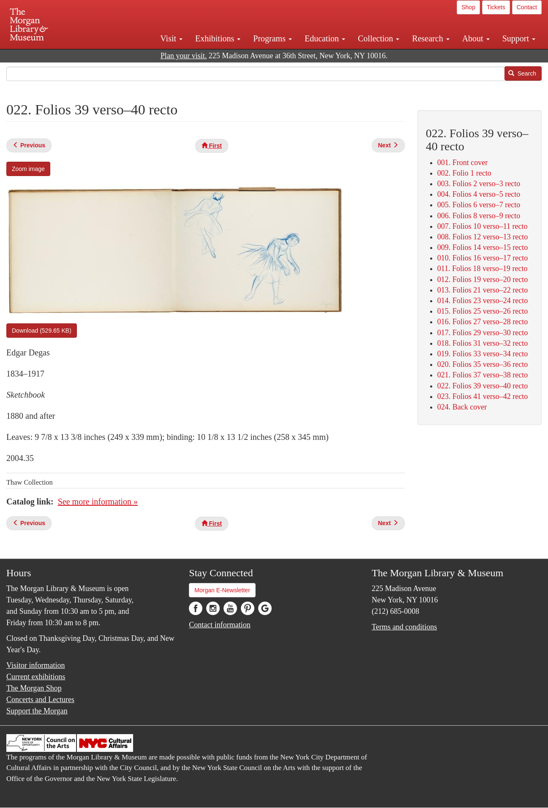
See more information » (98, 501)
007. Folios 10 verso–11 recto (482, 226)
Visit (171, 38)
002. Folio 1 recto (464, 173)
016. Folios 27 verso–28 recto (482, 321)
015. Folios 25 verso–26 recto (482, 311)
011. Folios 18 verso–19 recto (482, 268)
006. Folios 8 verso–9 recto (478, 215)
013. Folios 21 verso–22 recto (482, 290)
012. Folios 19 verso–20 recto (482, 279)
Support (518, 38)
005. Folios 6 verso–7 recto (478, 205)
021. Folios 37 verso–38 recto (482, 375)
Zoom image (28, 168)
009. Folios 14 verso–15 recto (482, 247)
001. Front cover (462, 162)
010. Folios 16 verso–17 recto (482, 258)
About (476, 38)
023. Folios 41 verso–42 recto (482, 396)
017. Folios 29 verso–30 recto (482, 332)
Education (325, 38)
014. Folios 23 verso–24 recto (482, 300)
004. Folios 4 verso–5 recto (478, 194)
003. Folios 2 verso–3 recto (478, 183)
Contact (527, 7)
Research (430, 38)
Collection (378, 38)
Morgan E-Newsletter (222, 590)
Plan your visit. (184, 56)
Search (522, 73)
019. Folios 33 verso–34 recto (482, 354)
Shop (468, 7)
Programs (272, 38)
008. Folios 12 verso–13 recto (482, 237)
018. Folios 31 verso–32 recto (482, 343)
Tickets (496, 7)
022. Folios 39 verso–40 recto (482, 386)
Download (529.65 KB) (41, 330)
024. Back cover (462, 407)
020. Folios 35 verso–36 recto (482, 364)
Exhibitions (217, 38)
